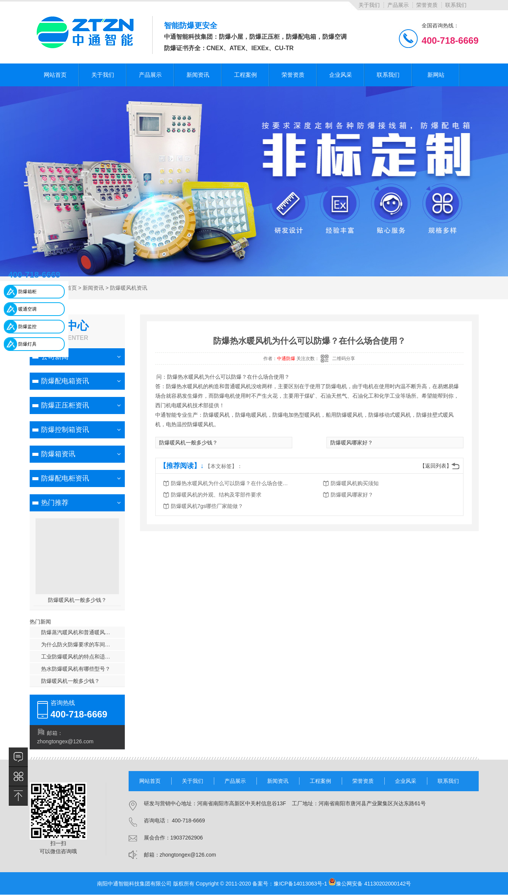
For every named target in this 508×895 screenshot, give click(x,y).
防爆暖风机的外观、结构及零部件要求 (216, 495)
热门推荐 (54, 502)
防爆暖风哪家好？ (351, 443)
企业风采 (405, 781)
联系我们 (456, 5)
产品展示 (398, 5)
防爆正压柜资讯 (65, 405)
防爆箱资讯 (58, 454)
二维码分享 (343, 358)
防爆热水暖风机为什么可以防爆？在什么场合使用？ (232, 483)
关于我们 (369, 5)
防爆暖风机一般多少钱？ (77, 600)
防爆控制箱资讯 (65, 429)
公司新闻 (54, 356)
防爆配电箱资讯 (65, 381)
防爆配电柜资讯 (65, 478)
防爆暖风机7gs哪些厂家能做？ (207, 506)
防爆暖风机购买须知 (355, 483)
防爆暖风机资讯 (128, 288)
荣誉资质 (427, 5)
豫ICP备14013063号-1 (300, 884)
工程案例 (320, 781)
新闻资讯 (93, 288)
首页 (71, 288)
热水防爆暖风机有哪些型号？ (75, 669)
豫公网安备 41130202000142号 (369, 884)
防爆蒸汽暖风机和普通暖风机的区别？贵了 (83, 632)
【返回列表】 (436, 466)
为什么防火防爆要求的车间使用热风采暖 (83, 644)
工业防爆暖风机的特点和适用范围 (81, 657)
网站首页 (150, 781)
